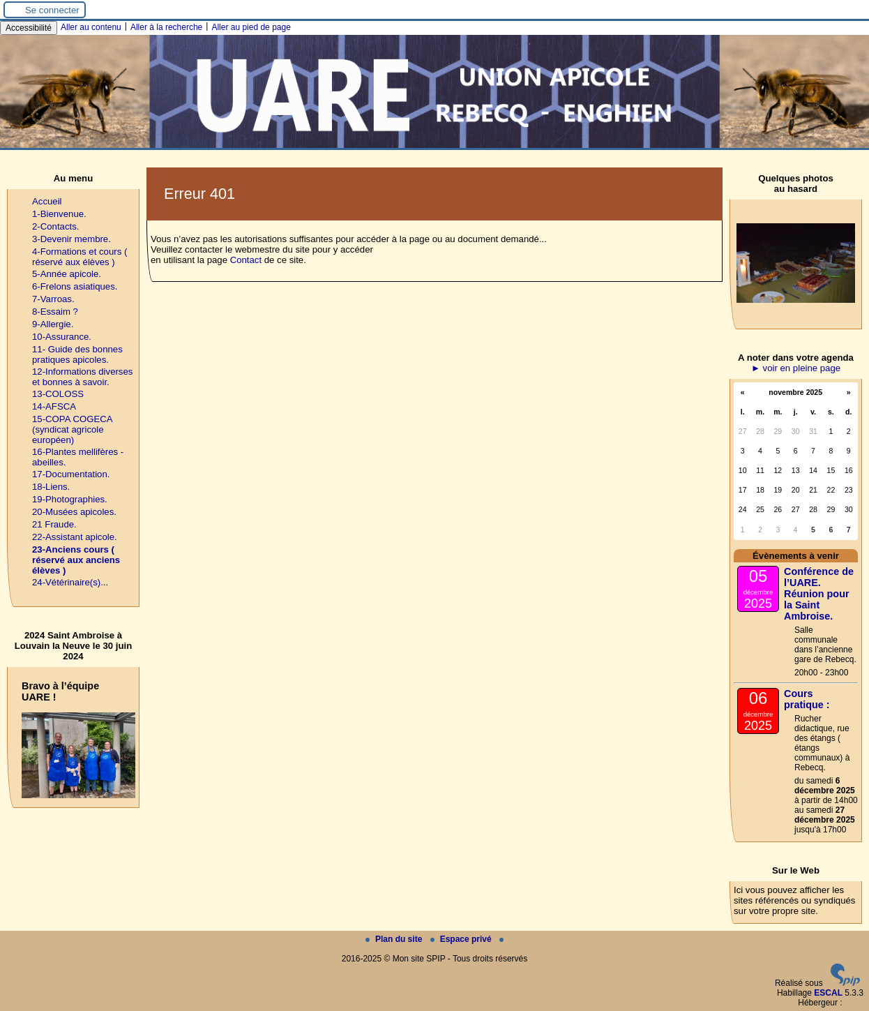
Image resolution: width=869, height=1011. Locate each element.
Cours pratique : (807, 699)
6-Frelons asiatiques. (74, 286)
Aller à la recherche (166, 27)
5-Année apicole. (66, 274)
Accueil (47, 201)
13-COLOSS (58, 394)
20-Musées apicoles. (74, 512)
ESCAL (828, 993)
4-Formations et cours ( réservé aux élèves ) (79, 256)
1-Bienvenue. (59, 214)
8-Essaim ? (55, 311)
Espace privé (462, 939)
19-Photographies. (69, 499)
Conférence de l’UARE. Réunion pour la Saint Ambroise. (819, 594)
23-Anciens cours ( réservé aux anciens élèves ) (76, 560)
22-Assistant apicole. (74, 537)
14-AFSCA (54, 406)
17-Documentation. (70, 474)
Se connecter (52, 10)
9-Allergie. (52, 324)
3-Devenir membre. (71, 239)
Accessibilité (29, 28)
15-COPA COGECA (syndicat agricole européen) (72, 429)
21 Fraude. (54, 524)
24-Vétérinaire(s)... (70, 582)
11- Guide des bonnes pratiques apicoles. (77, 354)
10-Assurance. (61, 336)
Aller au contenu (91, 27)
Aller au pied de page (250, 27)
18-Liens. (51, 486)
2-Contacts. (55, 226)
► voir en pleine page (795, 368)
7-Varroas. (53, 299)
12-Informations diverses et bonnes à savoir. (82, 376)
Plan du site (395, 939)
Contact (246, 260)
